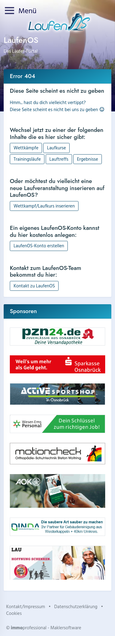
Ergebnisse (87, 159)
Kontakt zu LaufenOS (34, 285)
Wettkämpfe (25, 147)
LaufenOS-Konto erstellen (38, 245)
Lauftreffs (58, 159)
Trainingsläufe (27, 159)
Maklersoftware (65, 627)
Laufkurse (56, 147)
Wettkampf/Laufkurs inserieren (44, 205)
